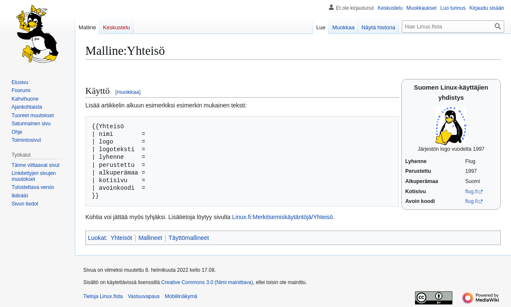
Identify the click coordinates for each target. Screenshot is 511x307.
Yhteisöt (121, 237)
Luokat (97, 237)
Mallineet (150, 237)
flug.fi (471, 191)
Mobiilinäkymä (181, 296)
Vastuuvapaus (144, 296)
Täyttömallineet (189, 237)
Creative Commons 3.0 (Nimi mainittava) (207, 282)
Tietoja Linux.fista (103, 296)
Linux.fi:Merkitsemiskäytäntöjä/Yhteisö (282, 217)
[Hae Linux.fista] (453, 26)
